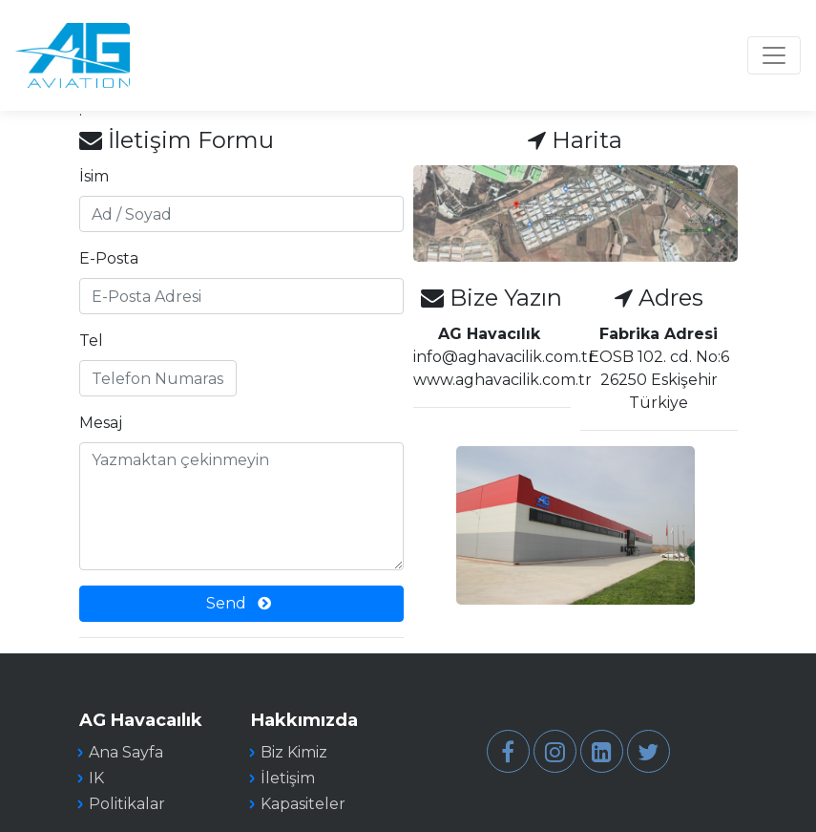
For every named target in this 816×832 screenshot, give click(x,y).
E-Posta (108, 258)
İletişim (288, 778)
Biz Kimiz (294, 752)
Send (238, 603)
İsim (94, 176)
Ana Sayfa (126, 752)
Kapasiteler (303, 804)
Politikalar (127, 804)
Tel (91, 340)
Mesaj (100, 423)
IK (96, 778)
